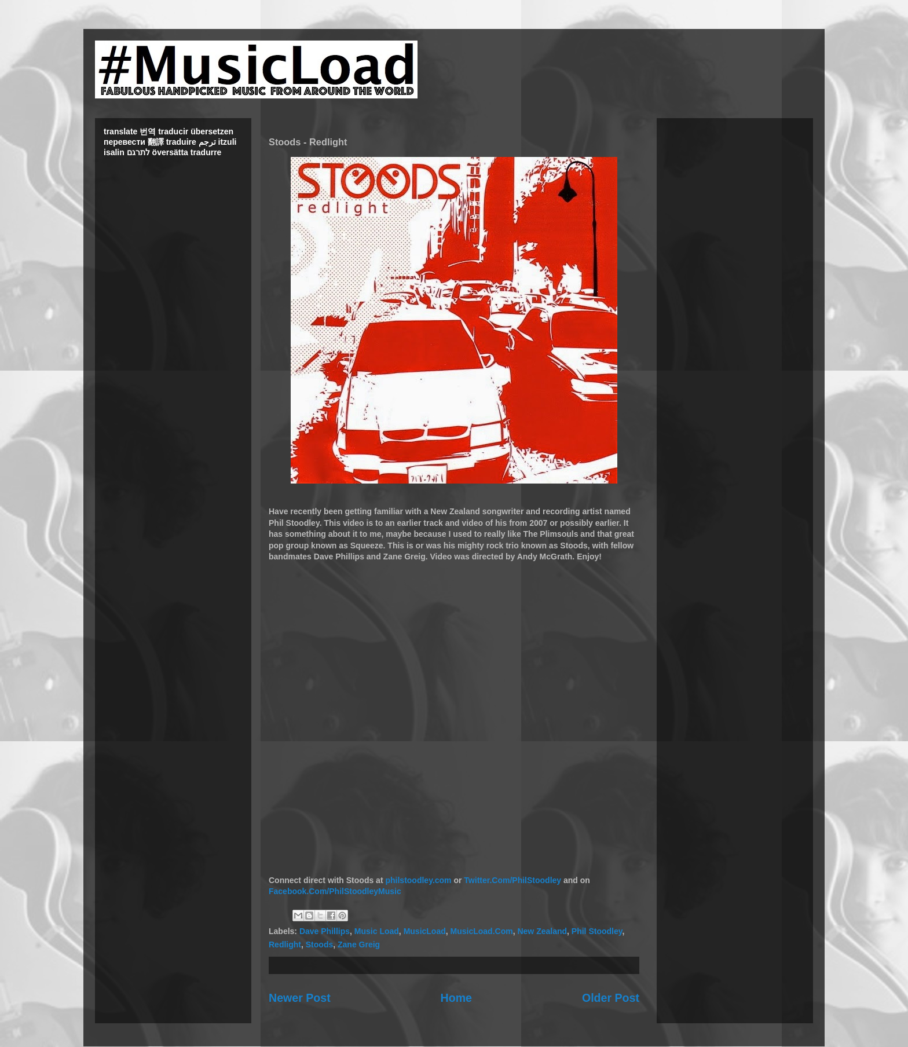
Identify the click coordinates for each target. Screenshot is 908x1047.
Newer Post (300, 997)
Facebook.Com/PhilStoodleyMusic (335, 891)
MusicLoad (425, 931)
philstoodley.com (418, 880)
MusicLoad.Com (482, 931)
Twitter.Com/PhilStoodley (512, 880)
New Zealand (542, 931)
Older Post (610, 997)
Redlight (285, 944)
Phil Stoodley (597, 931)
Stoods (319, 944)
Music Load (376, 931)
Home (456, 997)
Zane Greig (359, 944)
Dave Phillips (324, 931)
